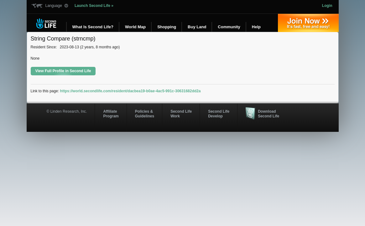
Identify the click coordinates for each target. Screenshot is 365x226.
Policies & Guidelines (144, 113)
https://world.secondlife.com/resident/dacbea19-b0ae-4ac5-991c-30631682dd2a (130, 91)
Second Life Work (181, 113)
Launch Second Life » (94, 5)
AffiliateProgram (110, 113)
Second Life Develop (218, 113)
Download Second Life (268, 113)
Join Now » (308, 23)
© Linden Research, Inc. (67, 111)
